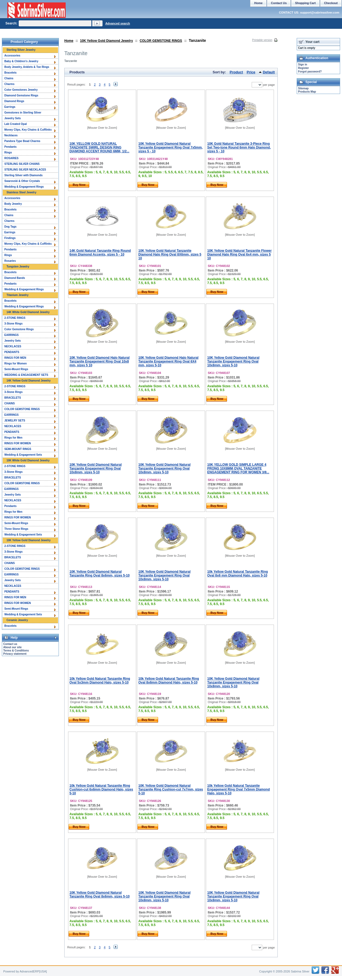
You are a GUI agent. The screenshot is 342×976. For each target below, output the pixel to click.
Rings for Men (13, 437)
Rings (8, 152)
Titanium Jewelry (17, 295)
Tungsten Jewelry (18, 266)
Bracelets (10, 72)
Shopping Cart (305, 3)
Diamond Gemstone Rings (21, 95)
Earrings (9, 106)
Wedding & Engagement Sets (23, 454)
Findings (10, 238)
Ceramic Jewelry (17, 620)
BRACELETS (12, 397)
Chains (8, 78)
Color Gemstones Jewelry (21, 89)
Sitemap (303, 88)
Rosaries (10, 260)
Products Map (307, 91)
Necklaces (11, 135)
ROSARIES (11, 158)
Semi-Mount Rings (16, 369)
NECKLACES (12, 346)
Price (251, 72)
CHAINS (9, 403)
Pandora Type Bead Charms (22, 141)
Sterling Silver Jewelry (21, 49)
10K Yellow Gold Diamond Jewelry (106, 41)
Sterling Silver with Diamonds (23, 175)
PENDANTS (11, 352)
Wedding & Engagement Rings (24, 186)
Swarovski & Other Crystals (22, 181)
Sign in (302, 64)
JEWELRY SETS (14, 420)
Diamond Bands (14, 277)
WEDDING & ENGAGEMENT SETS (26, 374)
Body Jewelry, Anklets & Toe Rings (26, 66)
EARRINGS (11, 334)
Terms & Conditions (16, 650)
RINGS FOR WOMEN (17, 443)
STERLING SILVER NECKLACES (25, 169)
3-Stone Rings (13, 323)
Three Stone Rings (16, 528)
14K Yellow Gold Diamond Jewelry (29, 380)
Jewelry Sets (12, 118)
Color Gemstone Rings (19, 329)
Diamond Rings (14, 101)
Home (68, 41)
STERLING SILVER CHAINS (22, 163)
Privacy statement (15, 653)
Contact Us (279, 3)
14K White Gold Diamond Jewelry (28, 312)
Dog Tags (10, 226)
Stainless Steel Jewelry (21, 192)
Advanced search (117, 23)
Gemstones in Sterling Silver (22, 112)
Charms (9, 84)
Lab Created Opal (15, 123)
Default (269, 72)
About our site (12, 647)
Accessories (12, 55)
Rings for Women (15, 363)
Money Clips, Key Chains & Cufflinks (28, 129)
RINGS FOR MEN (15, 357)
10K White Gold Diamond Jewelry (28, 460)
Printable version (262, 40)
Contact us (10, 644)
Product (236, 72)
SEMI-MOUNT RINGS (17, 449)
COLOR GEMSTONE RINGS (161, 41)
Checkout (331, 3)
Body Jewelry (13, 203)
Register (303, 68)
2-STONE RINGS (14, 317)
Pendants (10, 146)
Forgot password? (310, 71)
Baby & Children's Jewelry (21, 61)
